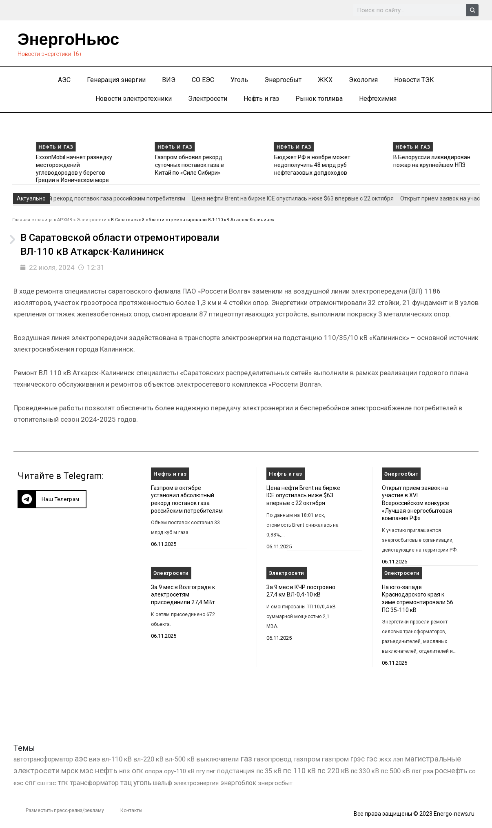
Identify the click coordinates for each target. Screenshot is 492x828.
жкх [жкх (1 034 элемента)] (385, 759)
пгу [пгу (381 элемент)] (200, 771)
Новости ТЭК (414, 80)
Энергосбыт (282, 80)
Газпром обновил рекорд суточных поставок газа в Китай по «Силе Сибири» (262, 165)
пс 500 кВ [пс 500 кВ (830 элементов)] (395, 771)
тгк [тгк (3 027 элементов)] (63, 782)
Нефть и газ (261, 98)
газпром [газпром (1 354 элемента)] (335, 759)
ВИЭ (168, 80)
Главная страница (32, 220)
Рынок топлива (319, 98)
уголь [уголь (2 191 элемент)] (142, 782)
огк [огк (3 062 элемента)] (137, 770)
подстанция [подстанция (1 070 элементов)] (236, 771)
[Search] (472, 10)
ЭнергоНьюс (68, 39)
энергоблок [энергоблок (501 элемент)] (238, 783)
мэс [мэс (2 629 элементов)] (86, 770)
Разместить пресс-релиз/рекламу (65, 810)
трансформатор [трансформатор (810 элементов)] (94, 783)
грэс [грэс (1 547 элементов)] (357, 759)
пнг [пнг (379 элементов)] (210, 771)
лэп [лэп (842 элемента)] (398, 759)
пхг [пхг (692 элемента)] (416, 771)
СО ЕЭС (203, 80)
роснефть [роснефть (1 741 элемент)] (451, 771)
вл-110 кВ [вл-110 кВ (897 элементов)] (117, 759)
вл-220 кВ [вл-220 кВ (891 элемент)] (148, 759)
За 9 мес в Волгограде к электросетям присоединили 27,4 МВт (183, 594)
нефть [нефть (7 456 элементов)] (106, 770)
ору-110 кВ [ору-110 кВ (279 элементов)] (179, 771)
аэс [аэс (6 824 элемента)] (81, 758)
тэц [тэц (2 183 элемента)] (126, 782)
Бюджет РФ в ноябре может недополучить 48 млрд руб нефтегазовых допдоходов (386, 165)
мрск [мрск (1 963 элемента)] (69, 771)
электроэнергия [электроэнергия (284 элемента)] (196, 783)
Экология (363, 80)
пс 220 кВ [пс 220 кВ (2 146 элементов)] (333, 770)
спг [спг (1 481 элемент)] (30, 783)
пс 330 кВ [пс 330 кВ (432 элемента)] (365, 771)
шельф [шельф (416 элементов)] (162, 783)
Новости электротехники (133, 98)
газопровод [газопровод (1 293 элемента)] (273, 759)
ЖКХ (325, 80)
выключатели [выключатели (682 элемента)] (217, 759)
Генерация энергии (116, 80)
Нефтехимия (378, 98)
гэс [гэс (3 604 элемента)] (371, 759)
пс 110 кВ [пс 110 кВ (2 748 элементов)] (299, 770)
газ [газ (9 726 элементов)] (246, 758)
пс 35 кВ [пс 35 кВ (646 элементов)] (268, 771)
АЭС (64, 80)
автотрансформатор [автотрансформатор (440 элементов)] (43, 759)
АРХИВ (64, 220)
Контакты (131, 810)
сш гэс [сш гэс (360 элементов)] (46, 783)
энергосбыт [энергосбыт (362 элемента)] (275, 783)
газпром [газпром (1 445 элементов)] (306, 759)
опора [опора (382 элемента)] (153, 771)
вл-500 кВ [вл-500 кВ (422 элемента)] (180, 759)
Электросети (207, 98)
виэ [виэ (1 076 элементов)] (94, 759)
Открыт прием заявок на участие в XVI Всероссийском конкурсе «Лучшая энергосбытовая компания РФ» (417, 503)
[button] (52, 499)
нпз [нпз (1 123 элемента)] (124, 771)
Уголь (239, 80)
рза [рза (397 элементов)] (428, 771)
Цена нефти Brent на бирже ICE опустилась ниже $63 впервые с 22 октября (299, 198)
